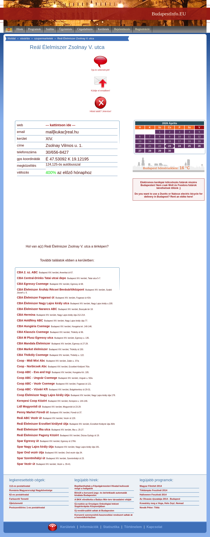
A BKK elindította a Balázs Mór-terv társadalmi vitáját (102, 499)
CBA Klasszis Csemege (33, 332)
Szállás (50, 29)
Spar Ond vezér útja (30, 452)
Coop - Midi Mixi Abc (31, 360)
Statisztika (111, 527)
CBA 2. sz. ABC (27, 272)
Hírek (19, 29)
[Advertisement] (51, 87)
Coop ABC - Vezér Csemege (36, 383)
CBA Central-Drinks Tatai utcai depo (41, 278)
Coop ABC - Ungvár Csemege (37, 377)
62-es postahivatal (19, 494)
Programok (34, 29)
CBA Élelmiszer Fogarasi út (35, 297)
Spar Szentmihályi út (31, 458)
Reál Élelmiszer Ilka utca (33, 429)
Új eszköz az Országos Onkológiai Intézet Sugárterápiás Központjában (96, 505)
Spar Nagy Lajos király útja (35, 446)
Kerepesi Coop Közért (32, 400)
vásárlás (25, 38)
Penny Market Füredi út (33, 412)
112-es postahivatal (19, 486)
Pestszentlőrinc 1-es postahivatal (27, 507)
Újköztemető (16, 503)
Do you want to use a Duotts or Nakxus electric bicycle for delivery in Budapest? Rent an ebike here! (168, 195)
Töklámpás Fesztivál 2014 (153, 490)
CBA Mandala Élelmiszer (33, 343)
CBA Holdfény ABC (30, 320)
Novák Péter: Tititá (149, 507)
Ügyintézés (65, 29)
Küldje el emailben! (100, 90)
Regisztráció (142, 29)
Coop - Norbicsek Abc (32, 366)
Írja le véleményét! (100, 70)
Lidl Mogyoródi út (29, 406)
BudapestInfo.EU (169, 13)
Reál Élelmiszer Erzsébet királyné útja (42, 423)
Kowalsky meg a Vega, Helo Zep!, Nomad (162, 503)
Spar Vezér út (26, 463)
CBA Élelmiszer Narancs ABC (37, 309)
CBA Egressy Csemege (33, 283)
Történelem (133, 527)
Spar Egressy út (28, 441)
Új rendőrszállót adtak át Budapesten (94, 510)
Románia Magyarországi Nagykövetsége (30, 490)
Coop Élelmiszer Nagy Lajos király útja (43, 395)
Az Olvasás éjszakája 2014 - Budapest (160, 499)
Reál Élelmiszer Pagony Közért (38, 435)
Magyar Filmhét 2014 (151, 486)
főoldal (12, 38)
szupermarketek (43, 38)
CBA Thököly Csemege (33, 354)
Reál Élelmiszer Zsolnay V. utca (75, 38)
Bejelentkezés (122, 29)
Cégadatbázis (85, 29)
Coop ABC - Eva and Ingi (34, 372)
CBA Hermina (26, 314)
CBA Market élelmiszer (32, 349)
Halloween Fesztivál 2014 (153, 494)
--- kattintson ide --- (60, 125)
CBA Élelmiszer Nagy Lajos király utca (43, 303)
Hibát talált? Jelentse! (100, 111)
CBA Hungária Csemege (33, 326)
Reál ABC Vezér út (29, 418)
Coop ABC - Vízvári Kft (32, 389)
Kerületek (103, 29)
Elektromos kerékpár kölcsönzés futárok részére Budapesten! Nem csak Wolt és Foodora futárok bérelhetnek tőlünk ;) (168, 185)
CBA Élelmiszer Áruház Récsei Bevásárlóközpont (50, 289)
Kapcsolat (154, 527)
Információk (89, 527)
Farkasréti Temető (19, 499)
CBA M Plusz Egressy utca (35, 337)
